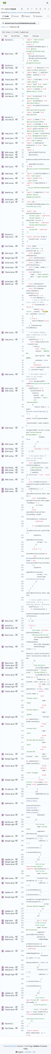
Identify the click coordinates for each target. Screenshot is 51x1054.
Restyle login (10, 258)
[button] (16, 54)
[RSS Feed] (22, 9)
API (34, 1052)
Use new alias (10, 96)
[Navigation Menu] (47, 3)
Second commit (11, 40)
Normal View (15, 36)
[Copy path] (18, 27)
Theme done (10, 80)
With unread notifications (14, 152)
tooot (13, 9)
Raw (5, 36)
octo (7, 9)
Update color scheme (13, 836)
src (7, 27)
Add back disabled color (14, 803)
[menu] (19, 1052)
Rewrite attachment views (15, 939)
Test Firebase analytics (13, 68)
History (26, 36)
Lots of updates (11, 202)
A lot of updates (11, 89)
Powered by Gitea (10, 1046)
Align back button (11, 920)
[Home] (4, 3)
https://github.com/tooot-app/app (18, 13)
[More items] (48, 16)
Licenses (28, 1052)
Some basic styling (12, 199)
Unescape (35, 36)
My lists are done (11, 822)
